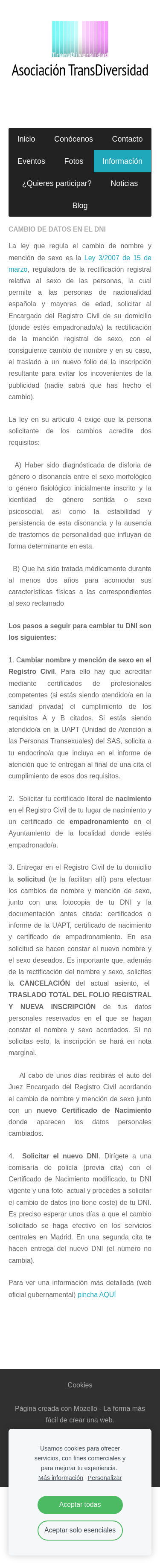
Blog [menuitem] (79, 205)
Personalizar (104, 1477)
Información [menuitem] (122, 161)
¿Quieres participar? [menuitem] (57, 183)
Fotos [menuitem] (73, 161)
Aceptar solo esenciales (80, 1530)
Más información (61, 1477)
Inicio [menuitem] (26, 139)
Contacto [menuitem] (127, 139)
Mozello (85, 1408)
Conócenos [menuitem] (73, 139)
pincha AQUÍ (97, 1294)
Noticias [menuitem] (124, 183)
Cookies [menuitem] (80, 1385)
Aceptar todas (80, 1504)
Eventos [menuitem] (31, 161)
